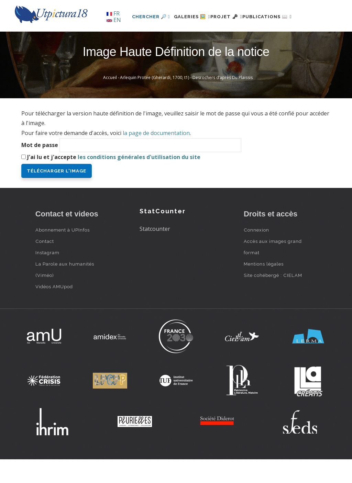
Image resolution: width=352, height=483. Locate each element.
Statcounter (155, 252)
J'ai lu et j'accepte (113, 180)
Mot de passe (39, 168)
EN (114, 20)
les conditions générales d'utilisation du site (139, 180)
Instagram (47, 276)
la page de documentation (156, 156)
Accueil (110, 101)
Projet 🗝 (217, 40)
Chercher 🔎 (130, 40)
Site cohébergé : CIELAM (273, 298)
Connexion (256, 253)
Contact (44, 264)
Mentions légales (264, 287)
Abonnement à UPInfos (62, 253)
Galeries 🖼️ (175, 40)
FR (113, 13)
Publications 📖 (266, 40)
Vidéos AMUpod (54, 310)
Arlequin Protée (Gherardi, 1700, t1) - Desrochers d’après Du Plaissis (186, 101)
